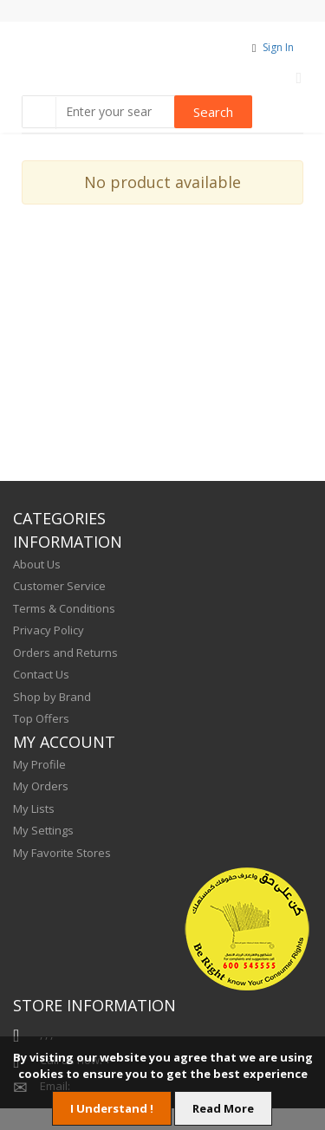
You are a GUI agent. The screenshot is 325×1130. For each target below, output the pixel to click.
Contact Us (41, 674)
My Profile (39, 764)
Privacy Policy (48, 630)
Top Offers (41, 718)
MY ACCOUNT (64, 741)
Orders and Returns (65, 652)
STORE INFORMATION (94, 1005)
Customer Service (59, 586)
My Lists (34, 808)
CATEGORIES (59, 518)
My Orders (40, 786)
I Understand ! (111, 1108)
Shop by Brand (52, 697)
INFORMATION (67, 541)
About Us (37, 564)
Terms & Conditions (64, 608)
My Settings (43, 830)
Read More (223, 1108)
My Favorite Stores (62, 852)
